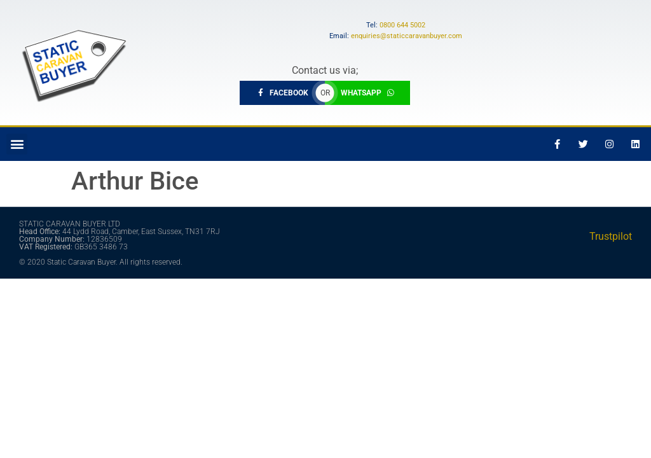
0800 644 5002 (402, 25)
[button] (16, 144)
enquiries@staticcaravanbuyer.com (406, 36)
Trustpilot (610, 236)
